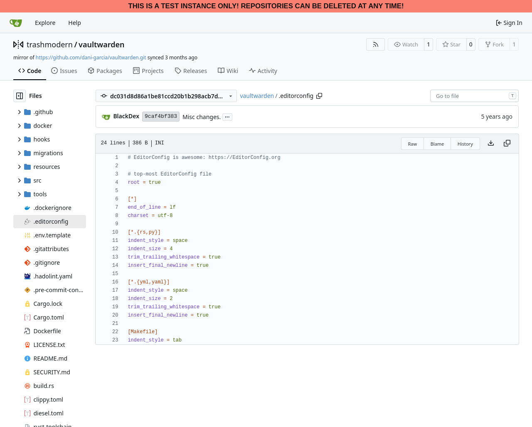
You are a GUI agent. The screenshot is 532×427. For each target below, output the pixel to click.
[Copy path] (319, 96)
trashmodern (50, 44)
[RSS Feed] (375, 44)
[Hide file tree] (19, 96)
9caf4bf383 (161, 116)
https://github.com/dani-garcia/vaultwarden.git (91, 57)
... (227, 116)
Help (74, 23)
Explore (45, 23)
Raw (412, 144)
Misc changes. (201, 117)
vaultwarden (101, 44)
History (465, 144)
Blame (437, 144)
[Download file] (491, 144)
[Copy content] (507, 144)
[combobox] (474, 96)
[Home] (15, 22)
